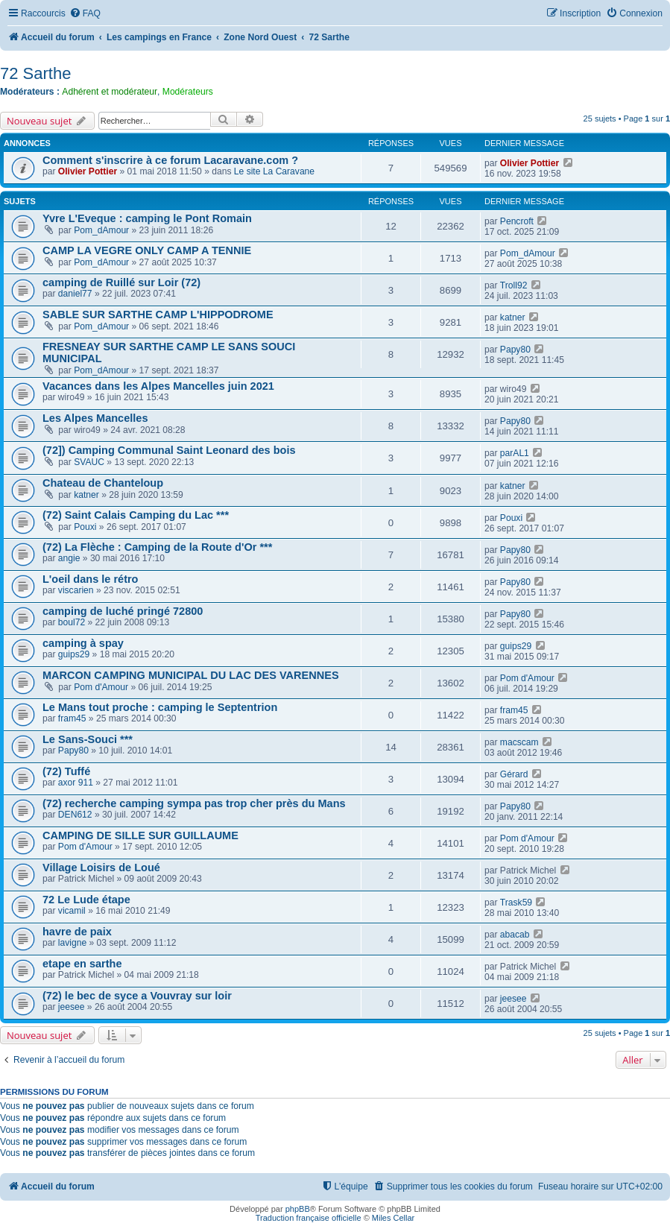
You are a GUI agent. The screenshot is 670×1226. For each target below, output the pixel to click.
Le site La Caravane (274, 171)
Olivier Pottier (87, 171)
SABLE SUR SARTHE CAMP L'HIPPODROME (158, 314)
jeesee (71, 1007)
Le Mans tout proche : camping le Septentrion (159, 707)
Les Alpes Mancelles (95, 418)
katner (512, 317)
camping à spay (83, 643)
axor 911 (75, 782)
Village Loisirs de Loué (101, 867)
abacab (515, 934)
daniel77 (75, 293)
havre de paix (77, 932)
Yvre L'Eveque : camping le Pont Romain (147, 218)
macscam (519, 742)
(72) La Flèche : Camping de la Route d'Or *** (157, 547)
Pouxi (85, 527)
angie (69, 558)
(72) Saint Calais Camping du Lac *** (135, 515)
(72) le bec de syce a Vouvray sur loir (137, 996)
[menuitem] (85, 14)
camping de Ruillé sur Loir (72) (121, 282)
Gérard (514, 774)
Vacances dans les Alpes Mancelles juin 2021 (158, 386)
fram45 (72, 718)
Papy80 (515, 349)
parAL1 (514, 453)
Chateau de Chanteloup (102, 483)
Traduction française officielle (308, 1217)
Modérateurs (187, 91)
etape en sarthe (82, 964)
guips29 (73, 654)
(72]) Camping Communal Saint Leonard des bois (169, 450)
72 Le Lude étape (86, 900)
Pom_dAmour (101, 230)
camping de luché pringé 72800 (122, 611)
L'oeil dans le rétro (90, 579)
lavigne (72, 943)
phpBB (297, 1208)
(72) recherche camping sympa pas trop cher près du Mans (194, 803)
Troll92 (514, 285)
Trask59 (516, 902)
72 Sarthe (35, 73)
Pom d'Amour (101, 687)
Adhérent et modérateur (109, 91)
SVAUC (89, 462)
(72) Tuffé (66, 771)
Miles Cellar (393, 1217)
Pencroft (517, 221)
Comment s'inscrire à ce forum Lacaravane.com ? (170, 160)
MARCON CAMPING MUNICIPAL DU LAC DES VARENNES (190, 675)
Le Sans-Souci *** (87, 739)
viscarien (76, 590)
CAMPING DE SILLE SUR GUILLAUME (140, 835)
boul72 (71, 622)
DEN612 (75, 814)
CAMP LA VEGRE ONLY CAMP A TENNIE (146, 250)
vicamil (72, 911)
